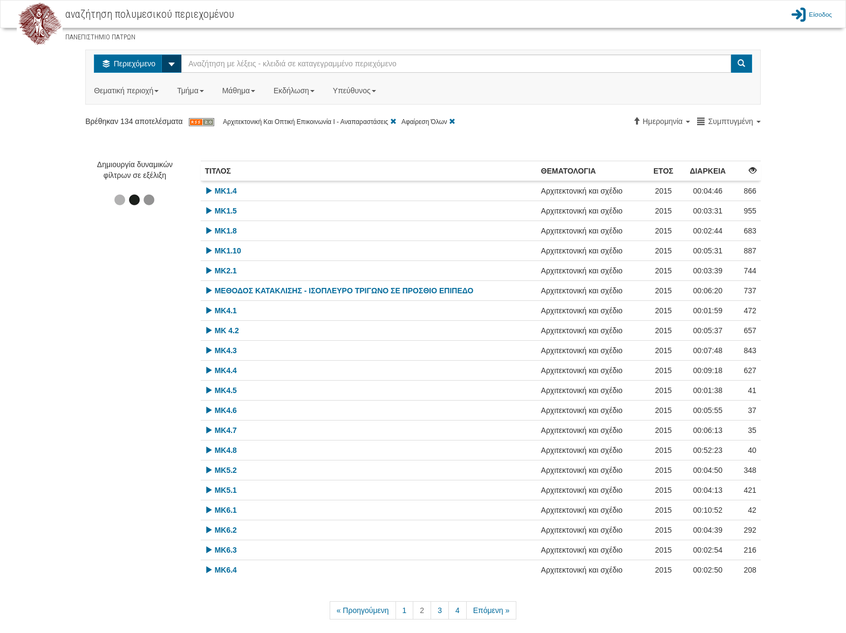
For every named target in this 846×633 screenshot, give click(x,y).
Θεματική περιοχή (127, 90)
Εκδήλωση (295, 90)
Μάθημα (239, 90)
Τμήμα (191, 90)
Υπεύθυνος (355, 90)
